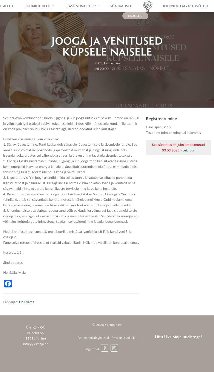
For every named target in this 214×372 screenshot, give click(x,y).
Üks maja (81, 16)
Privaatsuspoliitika (124, 338)
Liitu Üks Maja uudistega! (178, 336)
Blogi (106, 16)
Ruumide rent (39, 6)
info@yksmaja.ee (35, 344)
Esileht (7, 6)
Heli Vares (26, 302)
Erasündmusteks (82, 6)
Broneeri (135, 15)
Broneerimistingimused (93, 338)
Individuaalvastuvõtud (185, 6)
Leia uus (189, 150)
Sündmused (121, 6)
